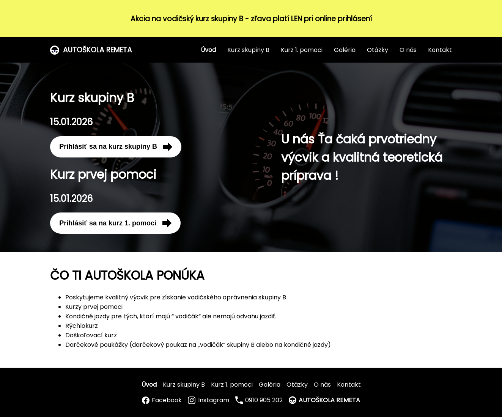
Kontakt (440, 50)
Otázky (377, 50)
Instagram (208, 400)
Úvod (208, 50)
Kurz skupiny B (248, 50)
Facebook (162, 400)
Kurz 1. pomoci (302, 50)
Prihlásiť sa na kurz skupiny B (115, 146)
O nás (408, 50)
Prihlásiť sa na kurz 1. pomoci (115, 223)
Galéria (345, 50)
